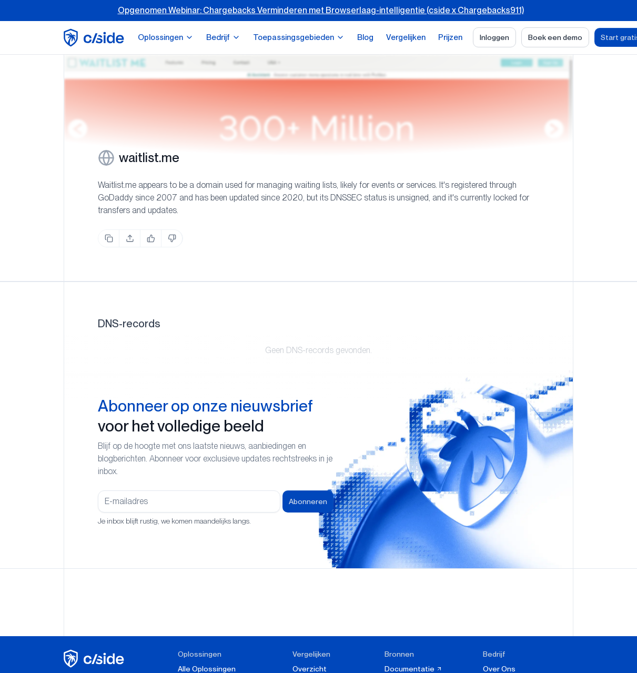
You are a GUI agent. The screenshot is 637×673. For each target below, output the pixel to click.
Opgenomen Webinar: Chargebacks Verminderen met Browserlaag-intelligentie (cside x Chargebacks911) (321, 10)
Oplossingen (166, 37)
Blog (365, 37)
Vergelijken (406, 37)
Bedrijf (223, 37)
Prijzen (450, 37)
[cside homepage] (95, 658)
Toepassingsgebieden (299, 37)
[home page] (95, 37)
